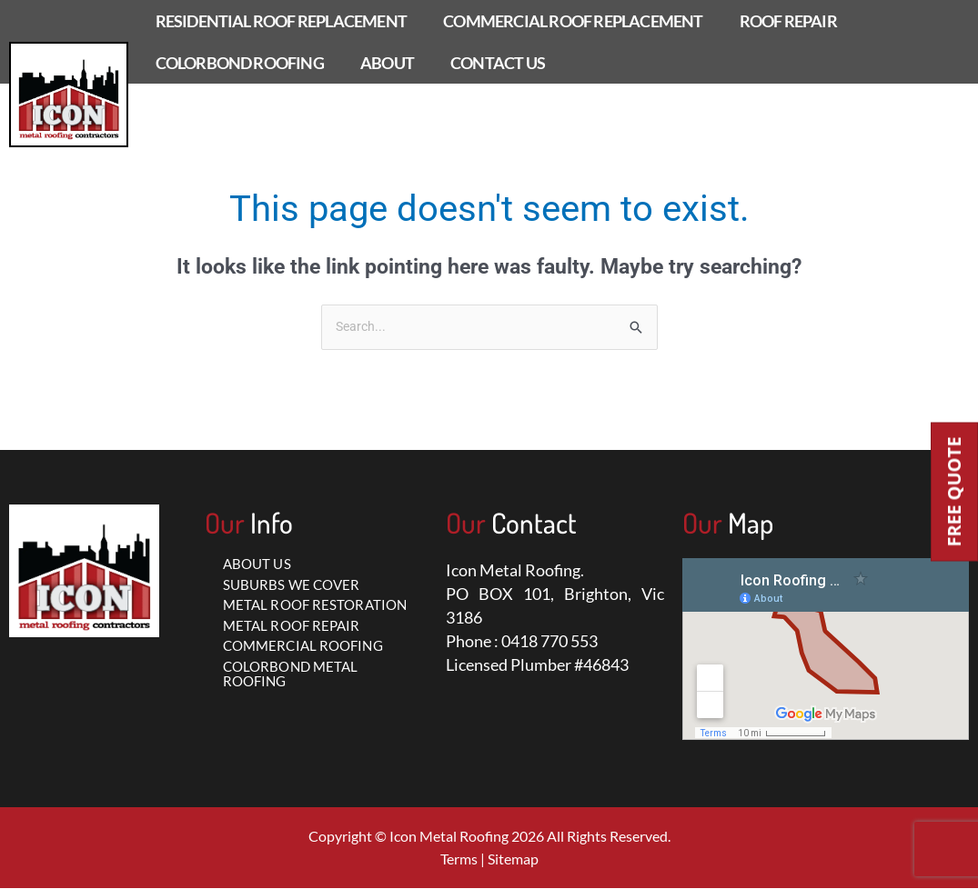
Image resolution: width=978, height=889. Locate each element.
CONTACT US (497, 63)
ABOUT (387, 63)
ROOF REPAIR (788, 21)
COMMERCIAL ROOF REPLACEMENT (572, 21)
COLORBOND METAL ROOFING (290, 675)
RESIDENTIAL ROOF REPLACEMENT (282, 21)
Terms (459, 859)
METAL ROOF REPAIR (291, 626)
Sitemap (513, 859)
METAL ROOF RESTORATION (315, 605)
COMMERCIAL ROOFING (303, 646)
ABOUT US (257, 564)
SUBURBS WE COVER (291, 585)
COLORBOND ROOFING (240, 63)
